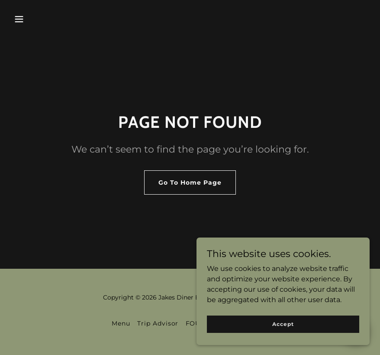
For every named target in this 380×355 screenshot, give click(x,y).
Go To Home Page (190, 182)
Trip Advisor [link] (158, 323)
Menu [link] (121, 323)
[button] (19, 19)
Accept (282, 335)
